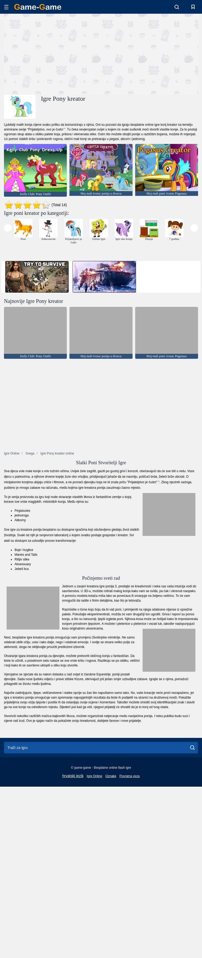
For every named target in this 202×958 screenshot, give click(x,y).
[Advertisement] (52, 53)
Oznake (110, 776)
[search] (192, 747)
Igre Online (94, 776)
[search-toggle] (176, 7)
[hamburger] (6, 7)
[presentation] (8, 228)
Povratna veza (129, 776)
